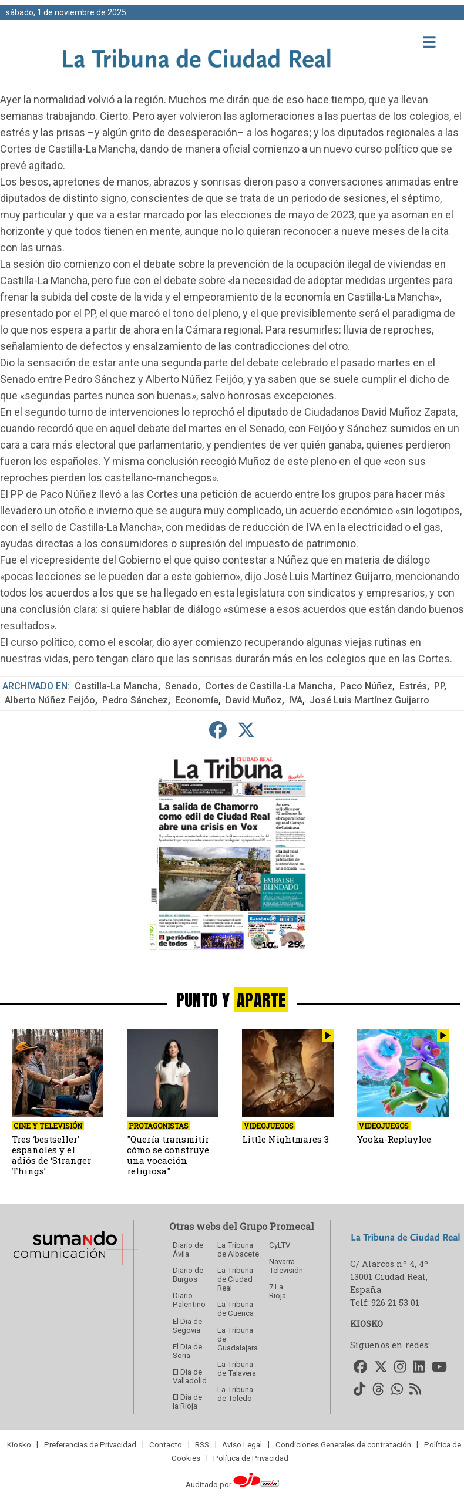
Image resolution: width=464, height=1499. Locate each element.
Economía (196, 700)
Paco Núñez (366, 686)
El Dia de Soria (187, 1351)
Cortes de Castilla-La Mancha (269, 686)
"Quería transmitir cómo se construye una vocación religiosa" (168, 1155)
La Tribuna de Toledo (235, 1394)
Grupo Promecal (277, 1226)
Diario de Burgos (188, 1275)
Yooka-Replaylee (394, 1139)
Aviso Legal (242, 1444)
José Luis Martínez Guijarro (369, 700)
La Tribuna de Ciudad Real (235, 1279)
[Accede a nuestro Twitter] (381, 1367)
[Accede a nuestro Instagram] (400, 1367)
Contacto (165, 1444)
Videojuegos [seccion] (269, 1125)
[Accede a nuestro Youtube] (439, 1367)
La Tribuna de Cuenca (235, 1309)
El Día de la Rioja (187, 1401)
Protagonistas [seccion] (159, 1125)
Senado (181, 686)
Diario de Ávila (188, 1249)
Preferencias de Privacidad (90, 1444)
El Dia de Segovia (187, 1326)
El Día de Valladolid (190, 1376)
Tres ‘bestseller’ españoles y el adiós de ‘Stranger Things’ (51, 1155)
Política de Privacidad (250, 1457)
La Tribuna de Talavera (236, 1368)
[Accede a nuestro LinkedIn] (418, 1367)
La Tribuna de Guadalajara (237, 1339)
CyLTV (279, 1245)
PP (439, 686)
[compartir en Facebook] (218, 730)
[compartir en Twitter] (246, 730)
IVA (295, 700)
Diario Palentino (189, 1300)
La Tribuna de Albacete (238, 1249)
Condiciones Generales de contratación (343, 1444)
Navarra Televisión (286, 1266)
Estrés (413, 686)
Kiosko (19, 1444)
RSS (202, 1444)
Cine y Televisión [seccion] (48, 1125)
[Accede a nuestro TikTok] (359, 1390)
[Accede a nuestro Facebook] (360, 1367)
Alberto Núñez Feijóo (50, 700)
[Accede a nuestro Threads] (378, 1390)
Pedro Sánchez (135, 700)
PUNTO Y (232, 999)
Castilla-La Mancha (116, 686)
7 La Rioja (277, 1291)
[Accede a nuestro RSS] (415, 1390)
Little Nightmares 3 (285, 1139)
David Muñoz (254, 700)
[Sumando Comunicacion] (75, 1265)
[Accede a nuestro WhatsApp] (397, 1390)
